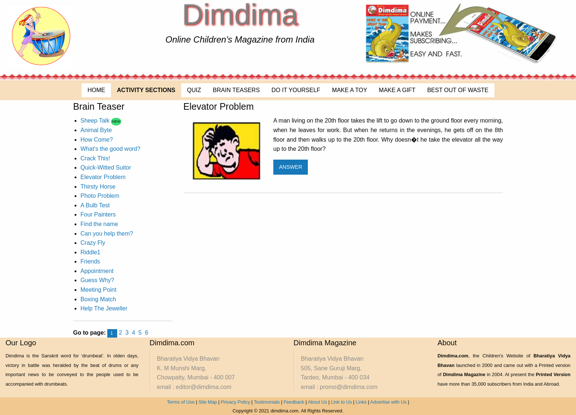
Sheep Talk (95, 120)
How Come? (96, 139)
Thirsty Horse (97, 186)
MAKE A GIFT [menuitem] (397, 90)
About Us (317, 402)
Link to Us (341, 402)
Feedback (294, 402)
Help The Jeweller (103, 308)
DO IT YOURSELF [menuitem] (295, 90)
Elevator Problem (103, 177)
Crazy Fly (92, 243)
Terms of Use (180, 402)
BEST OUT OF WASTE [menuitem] (458, 90)
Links (361, 402)
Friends (90, 261)
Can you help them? (106, 233)
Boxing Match (98, 299)
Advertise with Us (388, 402)
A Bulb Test (95, 205)
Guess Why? (97, 280)
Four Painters (98, 214)
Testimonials (267, 402)
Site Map (207, 402)
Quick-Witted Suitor (105, 167)
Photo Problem (99, 196)
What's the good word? (110, 149)
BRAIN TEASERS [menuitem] (236, 90)
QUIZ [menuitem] (194, 90)
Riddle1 (90, 252)
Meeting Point (98, 290)
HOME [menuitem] (96, 90)
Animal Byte (96, 130)
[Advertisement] (317, 216)
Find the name (99, 224)
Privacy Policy (235, 402)
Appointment (97, 271)
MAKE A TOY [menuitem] (349, 90)
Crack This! (95, 158)
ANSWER (290, 167)
